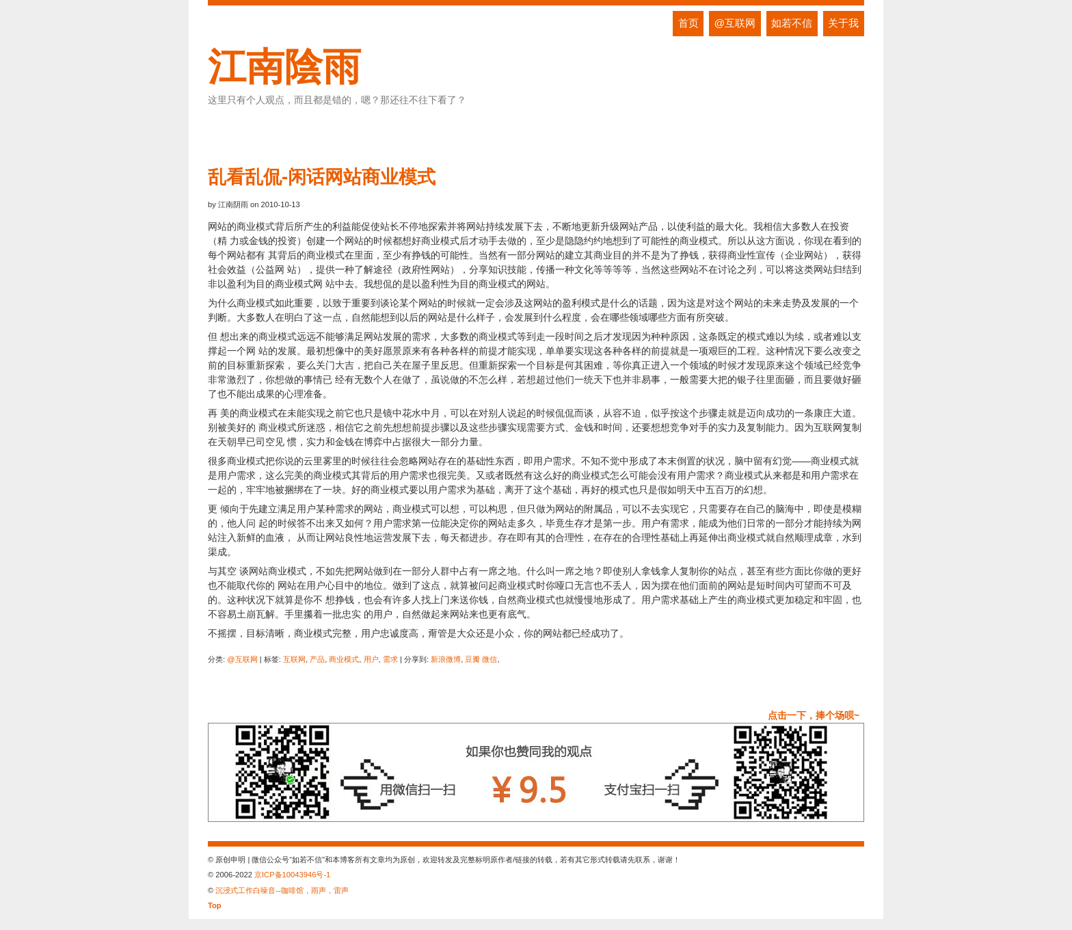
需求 (390, 659)
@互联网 (735, 23)
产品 (317, 659)
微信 (489, 659)
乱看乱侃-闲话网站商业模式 (322, 176)
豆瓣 (472, 659)
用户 (371, 659)
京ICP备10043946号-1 (292, 875)
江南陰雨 (284, 66)
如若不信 (791, 23)
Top (215, 905)
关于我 (843, 23)
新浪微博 (446, 659)
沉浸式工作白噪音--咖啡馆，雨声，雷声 (281, 890)
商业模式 (344, 659)
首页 (688, 23)
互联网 (294, 659)
